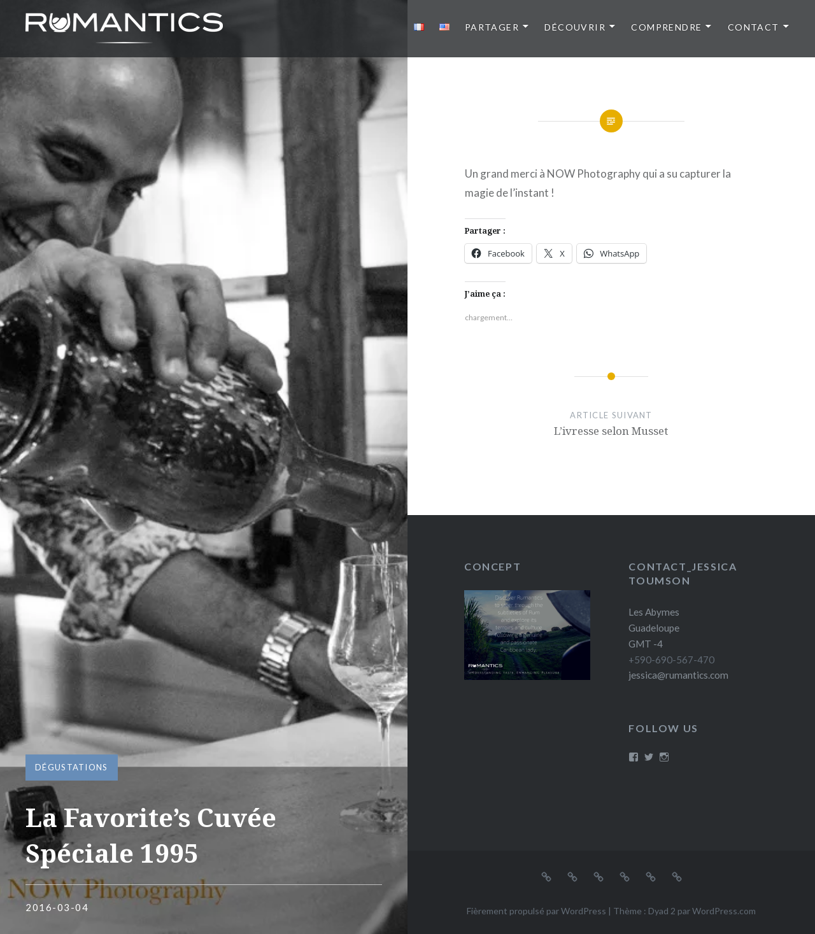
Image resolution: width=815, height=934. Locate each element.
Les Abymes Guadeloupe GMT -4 (653, 627)
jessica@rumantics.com (678, 675)
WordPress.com (724, 910)
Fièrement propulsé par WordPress (536, 910)
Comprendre (666, 27)
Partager (492, 27)
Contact (753, 27)
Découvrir (575, 27)
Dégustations (71, 767)
